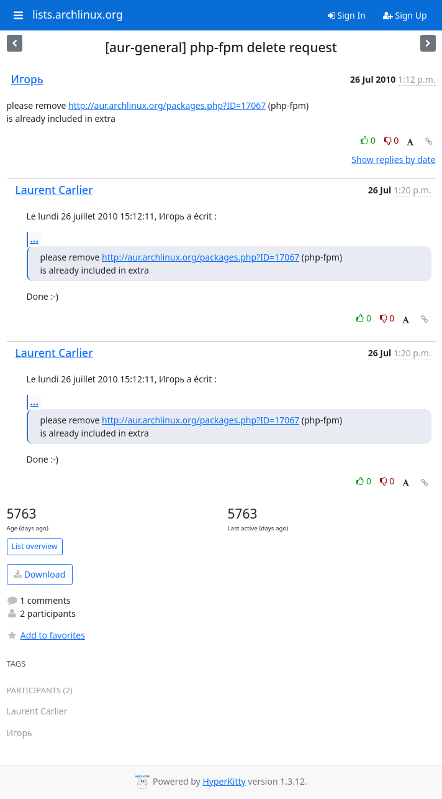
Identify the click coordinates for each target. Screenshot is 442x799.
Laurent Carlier (54, 189)
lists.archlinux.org (77, 14)
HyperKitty (223, 781)
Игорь (27, 79)
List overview (35, 546)
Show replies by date (393, 159)
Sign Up (405, 15)
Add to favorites (46, 635)
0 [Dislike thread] (391, 140)
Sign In (347, 15)
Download (39, 574)
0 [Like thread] (369, 140)
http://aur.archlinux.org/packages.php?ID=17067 (167, 105)
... (34, 239)
